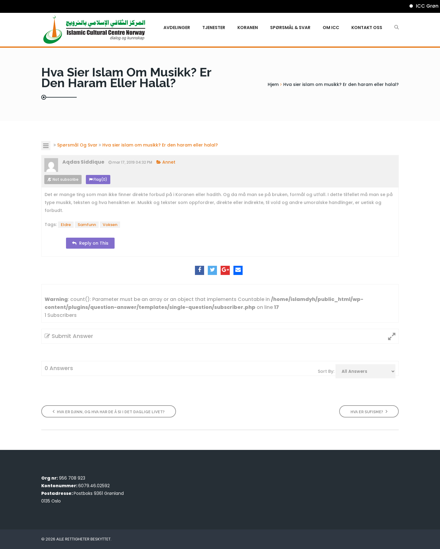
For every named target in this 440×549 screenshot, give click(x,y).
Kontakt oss (366, 27)
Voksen (110, 225)
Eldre (66, 225)
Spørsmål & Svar (290, 27)
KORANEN (247, 27)
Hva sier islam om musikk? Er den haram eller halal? (160, 145)
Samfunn (87, 225)
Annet (165, 162)
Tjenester (213, 27)
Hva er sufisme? (368, 411)
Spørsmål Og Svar (77, 145)
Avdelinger (176, 27)
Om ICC (331, 27)
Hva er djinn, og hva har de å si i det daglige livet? (109, 411)
